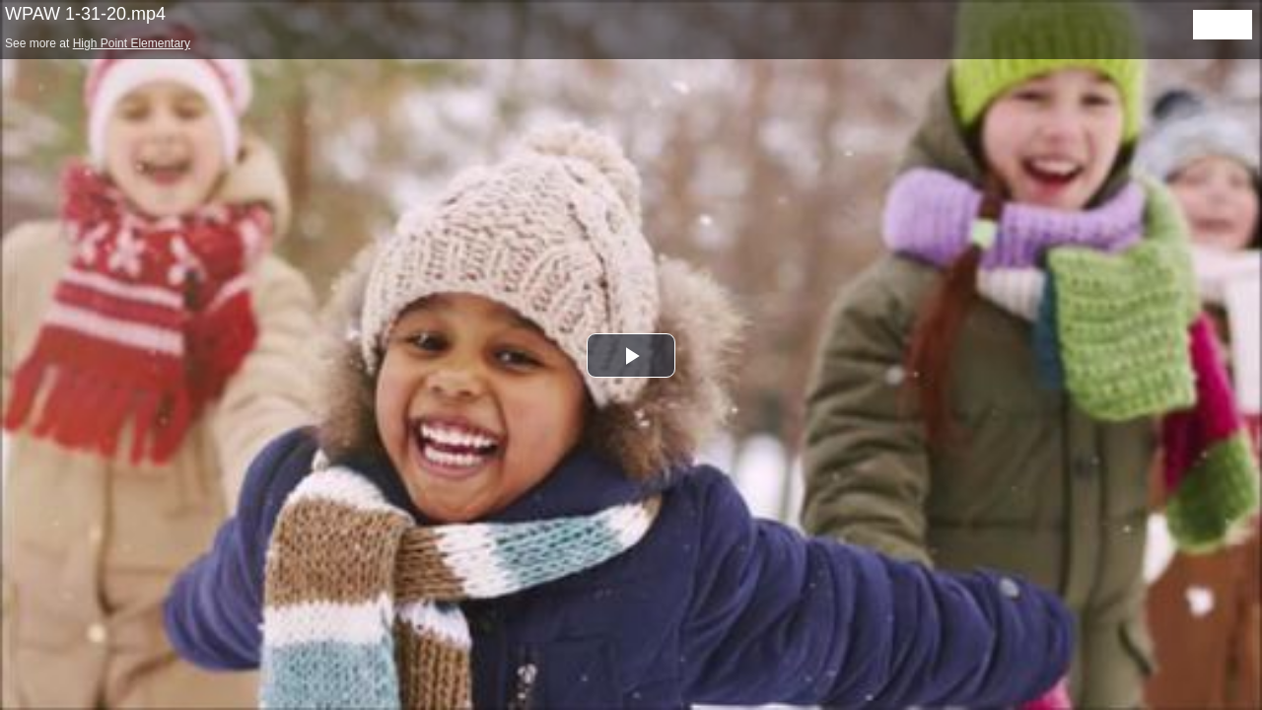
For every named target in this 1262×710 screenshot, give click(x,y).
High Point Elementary (131, 43)
